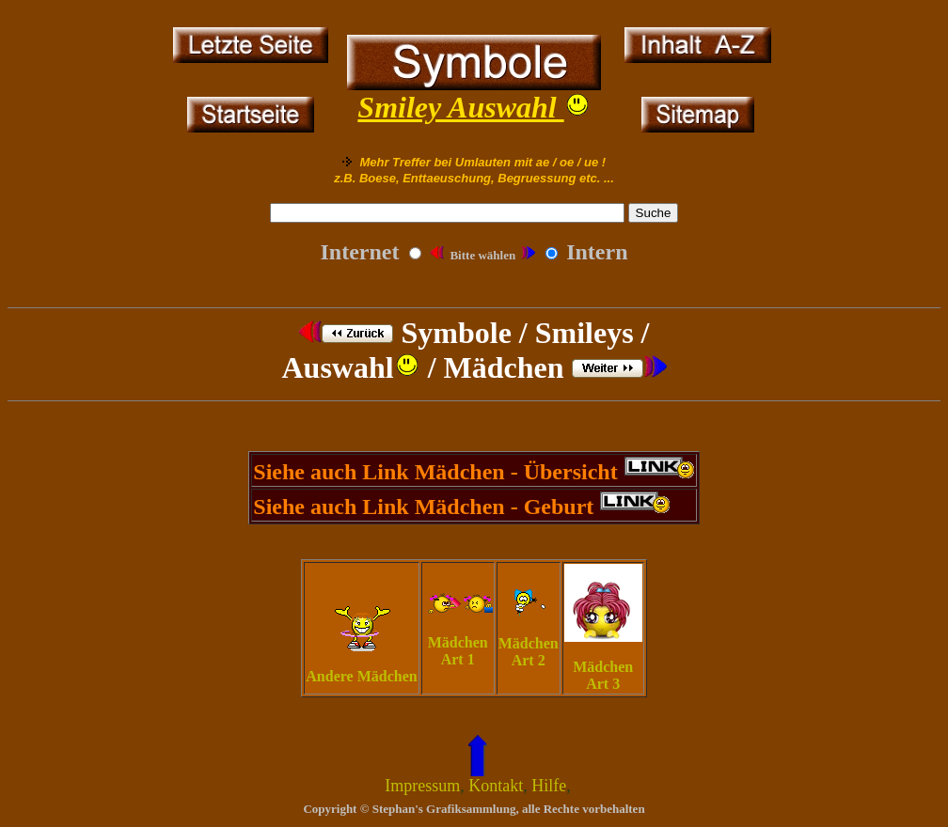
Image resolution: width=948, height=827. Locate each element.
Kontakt (495, 785)
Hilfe (548, 785)
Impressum (422, 785)
